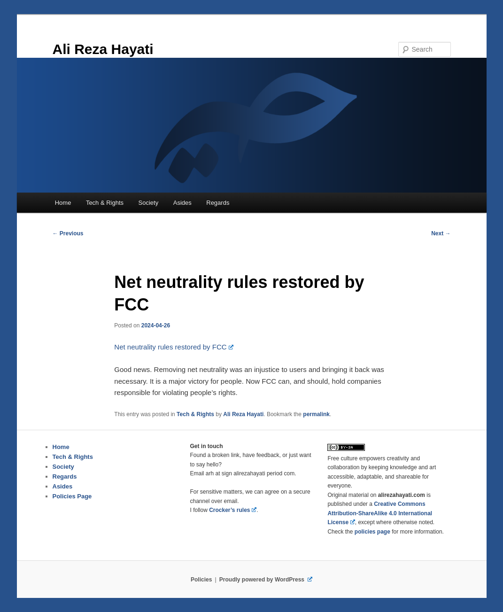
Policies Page (72, 496)
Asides (182, 202)
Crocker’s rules (232, 510)
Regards (217, 202)
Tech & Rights (105, 202)
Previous (68, 233)
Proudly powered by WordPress (265, 579)
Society (149, 202)
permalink (316, 414)
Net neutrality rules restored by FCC (173, 347)
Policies (201, 579)
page (372, 531)
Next (440, 233)
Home (63, 202)
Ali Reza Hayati (103, 49)
